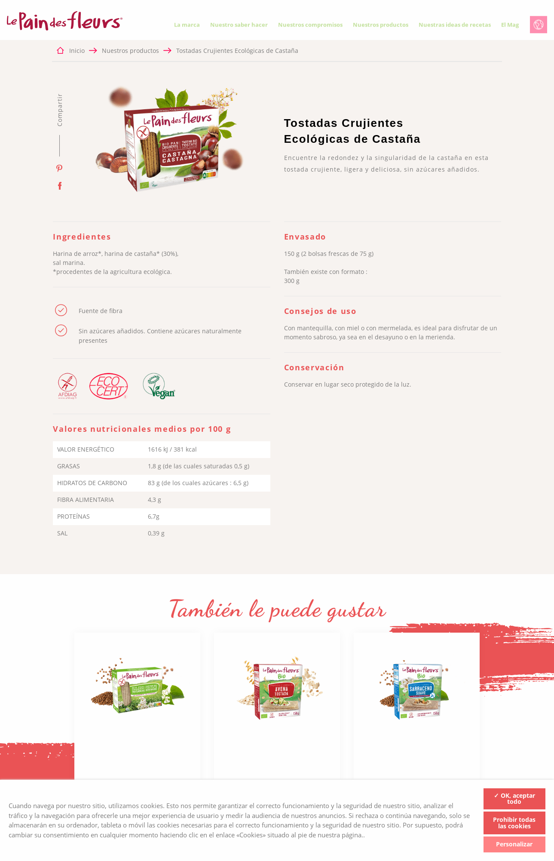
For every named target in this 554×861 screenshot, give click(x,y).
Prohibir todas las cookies (514, 822)
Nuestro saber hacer (239, 26)
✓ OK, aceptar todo (514, 798)
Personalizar (514, 844)
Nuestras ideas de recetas (455, 26)
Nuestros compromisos (310, 26)
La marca (187, 26)
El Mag (510, 26)
